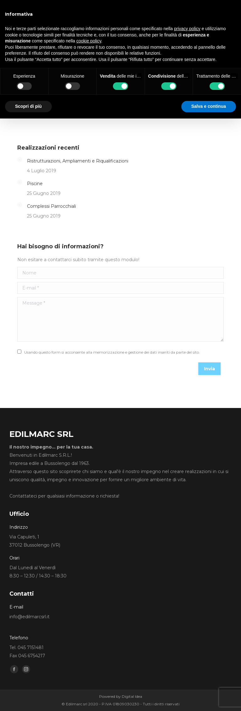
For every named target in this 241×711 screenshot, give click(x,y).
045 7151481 (31, 647)
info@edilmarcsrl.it (29, 617)
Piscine (35, 183)
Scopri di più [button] (28, 106)
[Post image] (19, 159)
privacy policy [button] (187, 28)
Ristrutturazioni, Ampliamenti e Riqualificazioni (77, 161)
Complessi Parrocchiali (51, 206)
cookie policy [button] (88, 40)
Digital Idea (132, 696)
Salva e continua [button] (208, 106)
